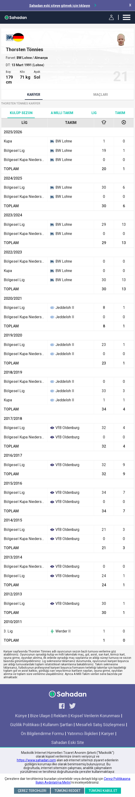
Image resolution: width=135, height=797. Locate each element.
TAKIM (120, 113)
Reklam (60, 715)
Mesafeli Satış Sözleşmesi (100, 724)
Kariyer (33, 94)
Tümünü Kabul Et (103, 791)
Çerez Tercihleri (32, 791)
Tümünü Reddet (67, 791)
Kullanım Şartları (58, 724)
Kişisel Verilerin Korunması (95, 715)
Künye (21, 715)
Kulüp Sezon (21, 113)
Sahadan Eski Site (67, 742)
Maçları (100, 94)
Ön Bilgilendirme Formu (42, 733)
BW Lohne (25, 58)
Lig (94, 113)
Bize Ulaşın (40, 715)
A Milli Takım (62, 113)
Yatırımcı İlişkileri (82, 733)
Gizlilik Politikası (25, 724)
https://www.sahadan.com (36, 760)
